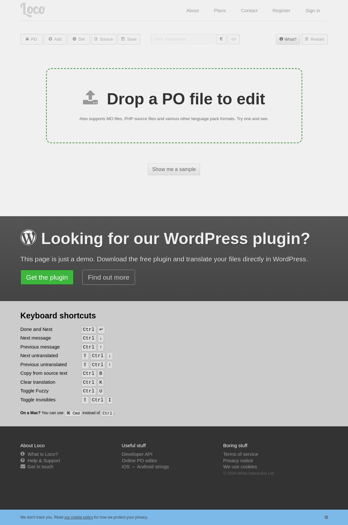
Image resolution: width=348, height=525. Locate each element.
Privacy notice (238, 460)
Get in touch (40, 466)
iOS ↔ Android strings (145, 466)
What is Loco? (43, 454)
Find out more (109, 277)
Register (281, 10)
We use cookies (240, 466)
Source (106, 39)
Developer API (137, 454)
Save (131, 39)
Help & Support (44, 460)
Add (57, 39)
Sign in (312, 10)
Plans (220, 10)
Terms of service (240, 454)
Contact (249, 10)
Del (81, 39)
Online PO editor (139, 460)
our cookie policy (78, 517)
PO (33, 39)
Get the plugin (47, 277)
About (192, 10)
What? (290, 39)
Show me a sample (174, 169)
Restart (317, 39)
